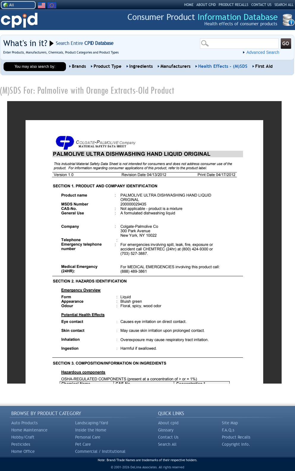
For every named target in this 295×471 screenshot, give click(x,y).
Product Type (108, 66)
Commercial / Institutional (100, 451)
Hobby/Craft (22, 437)
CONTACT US (261, 5)
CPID (19, 20)
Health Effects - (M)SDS (222, 66)
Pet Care (83, 444)
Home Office (23, 451)
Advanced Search (262, 52)
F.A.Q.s (228, 430)
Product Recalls (236, 437)
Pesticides (20, 444)
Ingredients (141, 66)
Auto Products (24, 422)
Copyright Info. (236, 444)
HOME (188, 5)
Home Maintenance (29, 430)
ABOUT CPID (206, 5)
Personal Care (87, 437)
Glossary (165, 430)
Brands (79, 66)
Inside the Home (90, 430)
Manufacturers (175, 66)
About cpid (168, 422)
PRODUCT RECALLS (233, 5)
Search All (167, 444)
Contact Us (168, 437)
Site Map (230, 422)
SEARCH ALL (284, 5)
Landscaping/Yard (91, 422)
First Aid (264, 66)
